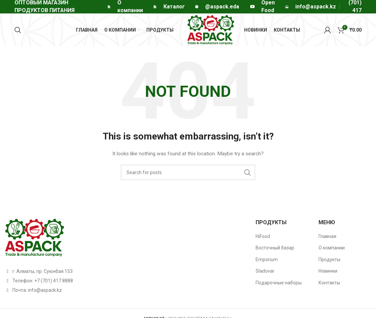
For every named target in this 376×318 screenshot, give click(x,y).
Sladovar (265, 273)
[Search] (18, 31)
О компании (331, 250)
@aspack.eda (222, 6)
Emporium (267, 262)
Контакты (329, 285)
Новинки (327, 273)
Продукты (329, 262)
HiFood (263, 238)
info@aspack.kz (45, 292)
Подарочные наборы (279, 285)
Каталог (174, 6)
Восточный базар (275, 250)
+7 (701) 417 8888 (53, 282)
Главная (327, 238)
